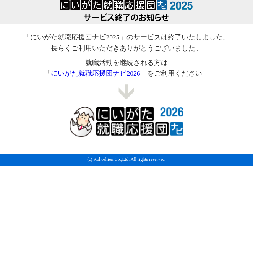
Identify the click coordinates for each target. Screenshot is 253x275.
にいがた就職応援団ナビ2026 (95, 73)
